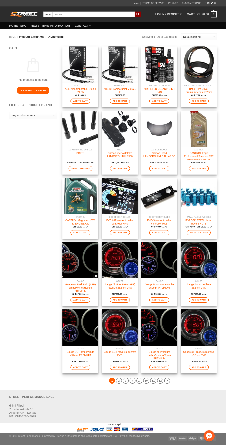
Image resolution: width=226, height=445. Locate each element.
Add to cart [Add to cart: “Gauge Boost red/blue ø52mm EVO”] (198, 300)
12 (160, 380)
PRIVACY (173, 3)
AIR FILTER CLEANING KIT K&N (159, 91)
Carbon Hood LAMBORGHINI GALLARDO (159, 155)
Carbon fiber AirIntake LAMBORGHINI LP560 (120, 155)
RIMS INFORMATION (57, 25)
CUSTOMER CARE (191, 3)
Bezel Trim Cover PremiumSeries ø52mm (199, 91)
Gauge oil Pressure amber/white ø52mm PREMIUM (159, 355)
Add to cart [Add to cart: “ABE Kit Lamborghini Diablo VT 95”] (80, 101)
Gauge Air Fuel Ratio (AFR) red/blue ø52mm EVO (119, 286)
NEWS (35, 25)
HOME (13, 25)
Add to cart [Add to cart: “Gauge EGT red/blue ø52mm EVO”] (120, 367)
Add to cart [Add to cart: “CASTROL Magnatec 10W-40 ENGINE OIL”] (80, 232)
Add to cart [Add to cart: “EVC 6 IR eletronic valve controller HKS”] (120, 232)
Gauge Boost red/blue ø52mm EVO (199, 286)
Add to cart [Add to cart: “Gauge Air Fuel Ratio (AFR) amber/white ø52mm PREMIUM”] (80, 300)
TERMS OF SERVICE (153, 3)
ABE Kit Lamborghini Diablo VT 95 (80, 91)
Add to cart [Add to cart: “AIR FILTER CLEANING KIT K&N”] (159, 101)
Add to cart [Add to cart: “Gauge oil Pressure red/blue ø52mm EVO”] (198, 367)
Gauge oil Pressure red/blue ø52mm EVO (198, 353)
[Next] (167, 381)
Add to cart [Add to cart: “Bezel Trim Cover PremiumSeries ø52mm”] (198, 101)
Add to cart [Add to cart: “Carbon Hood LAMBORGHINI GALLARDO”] (159, 168)
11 (153, 380)
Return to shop (33, 90)
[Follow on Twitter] (212, 3)
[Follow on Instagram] (208, 3)
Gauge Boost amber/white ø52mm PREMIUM (159, 286)
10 (146, 380)
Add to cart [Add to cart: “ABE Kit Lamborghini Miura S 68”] (120, 101)
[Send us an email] (215, 3)
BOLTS (80, 153)
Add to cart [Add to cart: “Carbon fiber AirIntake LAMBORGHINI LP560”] (120, 168)
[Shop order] (199, 37)
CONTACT (83, 25)
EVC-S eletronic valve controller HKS (159, 222)
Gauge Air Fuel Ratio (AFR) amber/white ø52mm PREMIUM (80, 287)
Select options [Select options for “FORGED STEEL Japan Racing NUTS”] (199, 232)
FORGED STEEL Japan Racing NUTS (198, 222)
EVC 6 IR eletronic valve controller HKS (119, 222)
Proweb (60, 436)
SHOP (24, 25)
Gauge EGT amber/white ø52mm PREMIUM (80, 353)
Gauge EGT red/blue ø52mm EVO (120, 353)
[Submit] (138, 14)
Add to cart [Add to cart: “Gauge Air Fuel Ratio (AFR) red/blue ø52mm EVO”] (120, 300)
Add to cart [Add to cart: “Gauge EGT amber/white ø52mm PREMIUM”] (80, 367)
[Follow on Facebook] (205, 3)
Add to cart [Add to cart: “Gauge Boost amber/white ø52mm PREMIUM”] (159, 300)
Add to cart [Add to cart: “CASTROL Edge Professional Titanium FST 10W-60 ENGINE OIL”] (198, 168)
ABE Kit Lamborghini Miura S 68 (120, 91)
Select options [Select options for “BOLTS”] (80, 168)
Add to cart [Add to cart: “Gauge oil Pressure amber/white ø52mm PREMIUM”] (159, 367)
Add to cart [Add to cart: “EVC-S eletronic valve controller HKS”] (159, 232)
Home (136, 3)
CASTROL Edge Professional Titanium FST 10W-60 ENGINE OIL (198, 156)
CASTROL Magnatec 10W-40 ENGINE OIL (80, 222)
